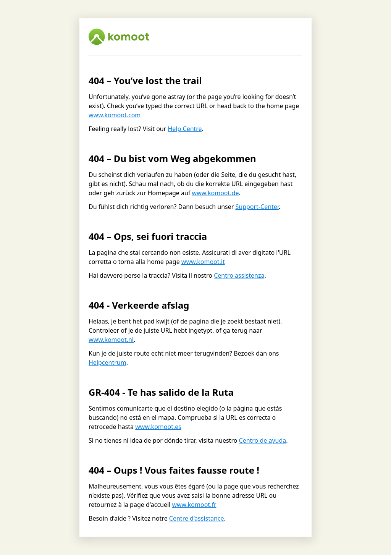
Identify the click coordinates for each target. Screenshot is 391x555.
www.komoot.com (115, 115)
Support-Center (256, 206)
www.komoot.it (203, 261)
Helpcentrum (107, 362)
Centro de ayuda (262, 440)
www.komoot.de (215, 193)
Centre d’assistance (196, 518)
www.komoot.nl (111, 339)
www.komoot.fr (194, 504)
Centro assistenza (239, 275)
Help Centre (185, 129)
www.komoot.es (158, 426)
